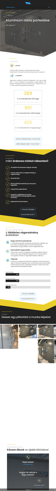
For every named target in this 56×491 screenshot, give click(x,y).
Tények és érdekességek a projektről (28, 139)
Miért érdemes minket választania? (28, 144)
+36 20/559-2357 (43, 464)
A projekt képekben (28, 209)
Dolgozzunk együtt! (28, 214)
